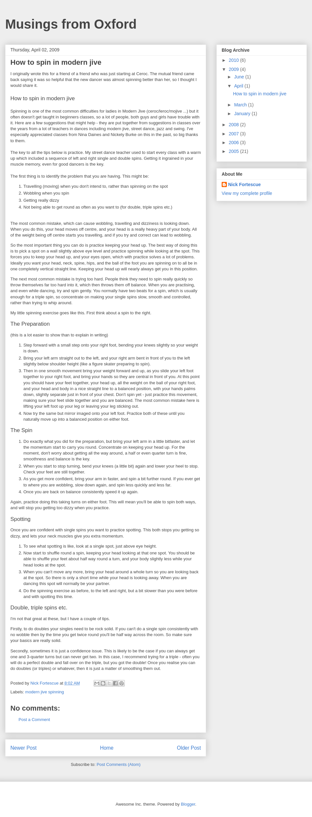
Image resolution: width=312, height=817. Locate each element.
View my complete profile (247, 193)
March (241, 104)
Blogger (188, 804)
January (243, 113)
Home (107, 748)
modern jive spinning (44, 691)
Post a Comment (34, 719)
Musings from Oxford (70, 24)
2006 (234, 142)
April (239, 86)
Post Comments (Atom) (118, 764)
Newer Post (23, 748)
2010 (234, 60)
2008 (234, 124)
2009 (234, 69)
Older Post (189, 748)
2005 (234, 151)
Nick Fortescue (244, 184)
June (239, 76)
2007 (234, 133)
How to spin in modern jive (259, 93)
